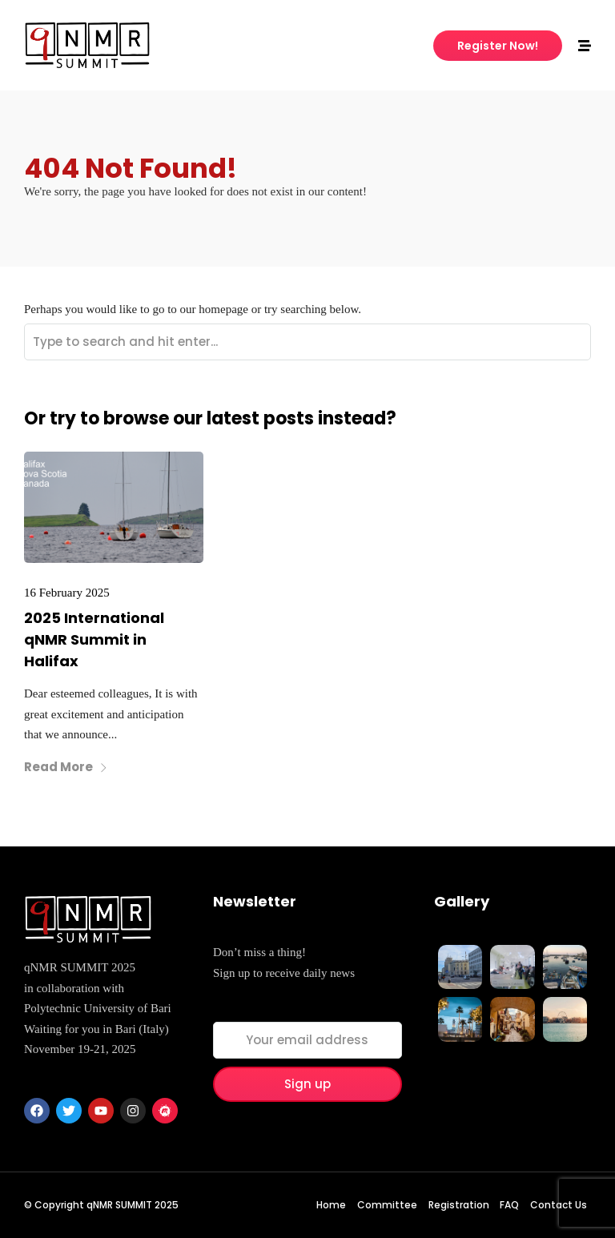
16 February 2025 (67, 592)
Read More (66, 766)
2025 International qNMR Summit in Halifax (94, 639)
